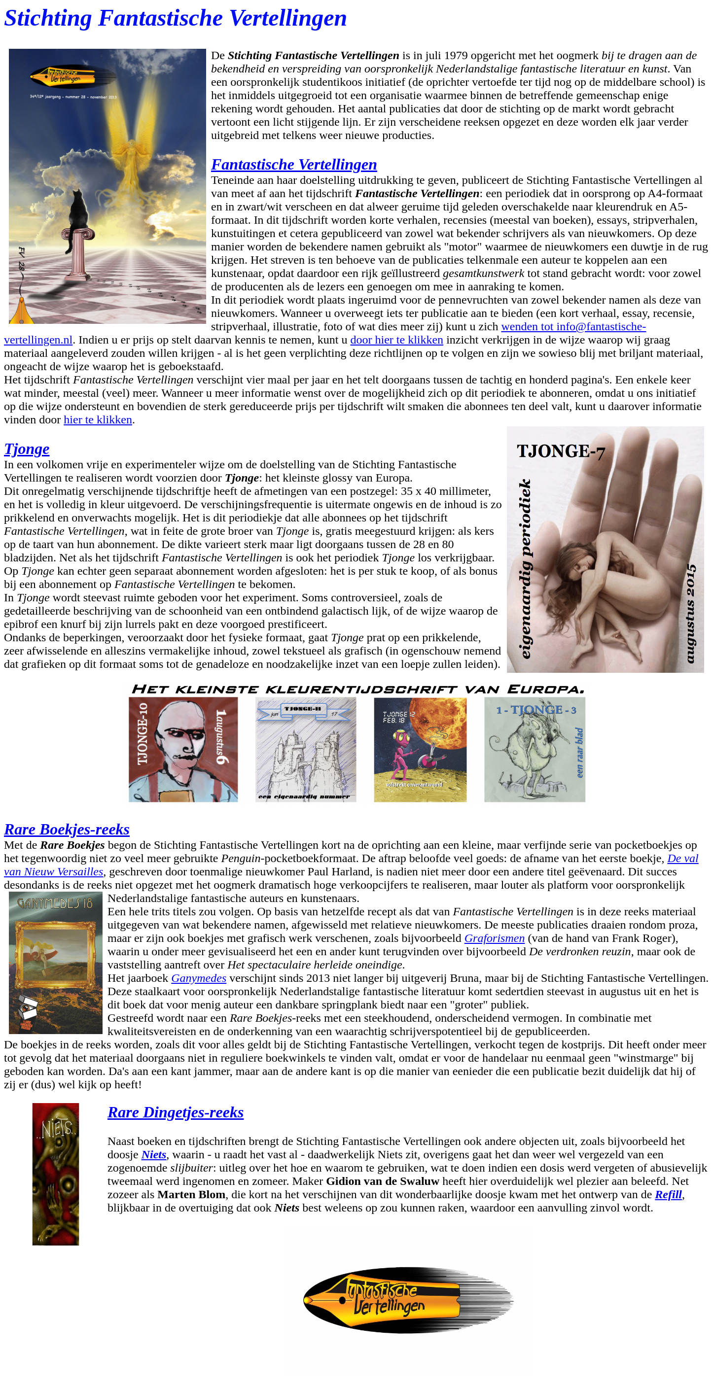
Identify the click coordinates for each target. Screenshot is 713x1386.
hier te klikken (98, 419)
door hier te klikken (397, 339)
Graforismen (494, 938)
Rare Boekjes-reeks (67, 829)
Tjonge (26, 448)
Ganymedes (198, 977)
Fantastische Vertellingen (294, 164)
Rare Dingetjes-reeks (175, 1112)
